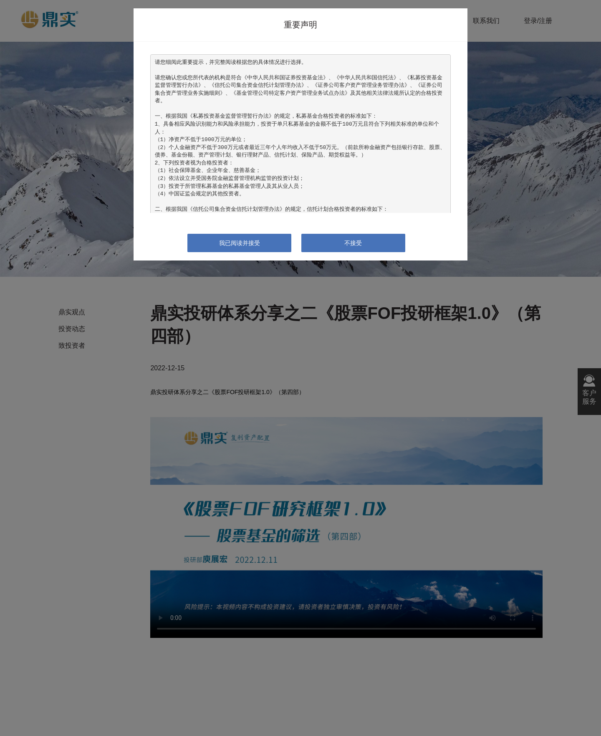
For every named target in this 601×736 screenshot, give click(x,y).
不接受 (353, 243)
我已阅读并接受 (239, 243)
